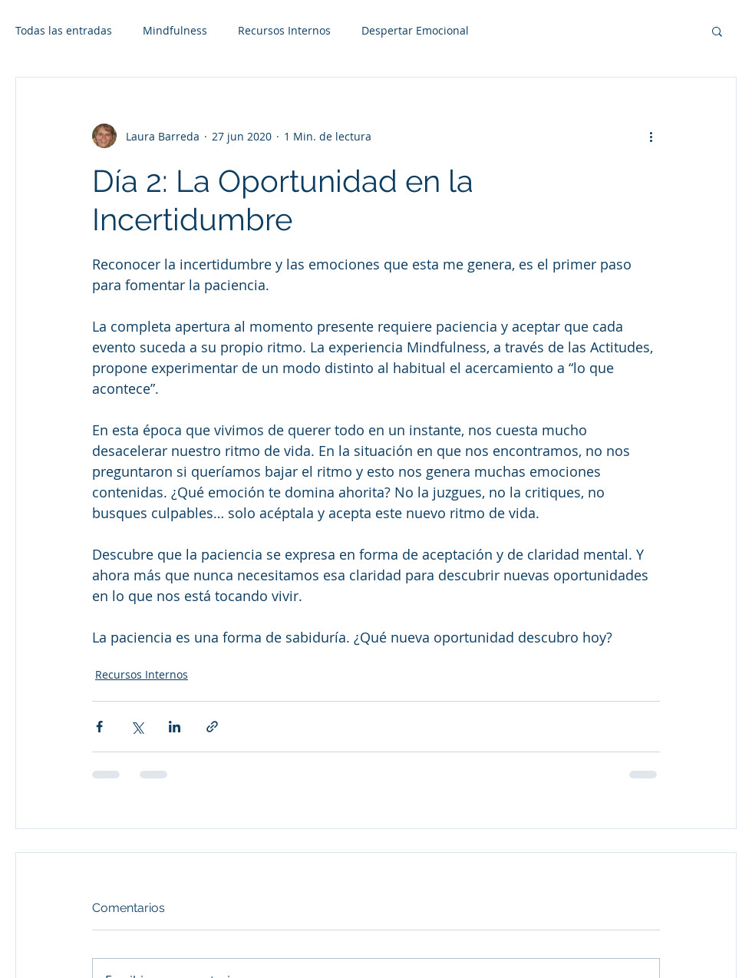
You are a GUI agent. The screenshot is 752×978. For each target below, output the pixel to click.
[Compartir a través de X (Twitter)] (137, 726)
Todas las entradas (63, 30)
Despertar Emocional (415, 30)
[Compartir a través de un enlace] (212, 726)
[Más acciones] (651, 136)
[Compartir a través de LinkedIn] (174, 726)
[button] (717, 31)
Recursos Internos (284, 30)
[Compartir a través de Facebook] (99, 726)
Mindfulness (175, 30)
